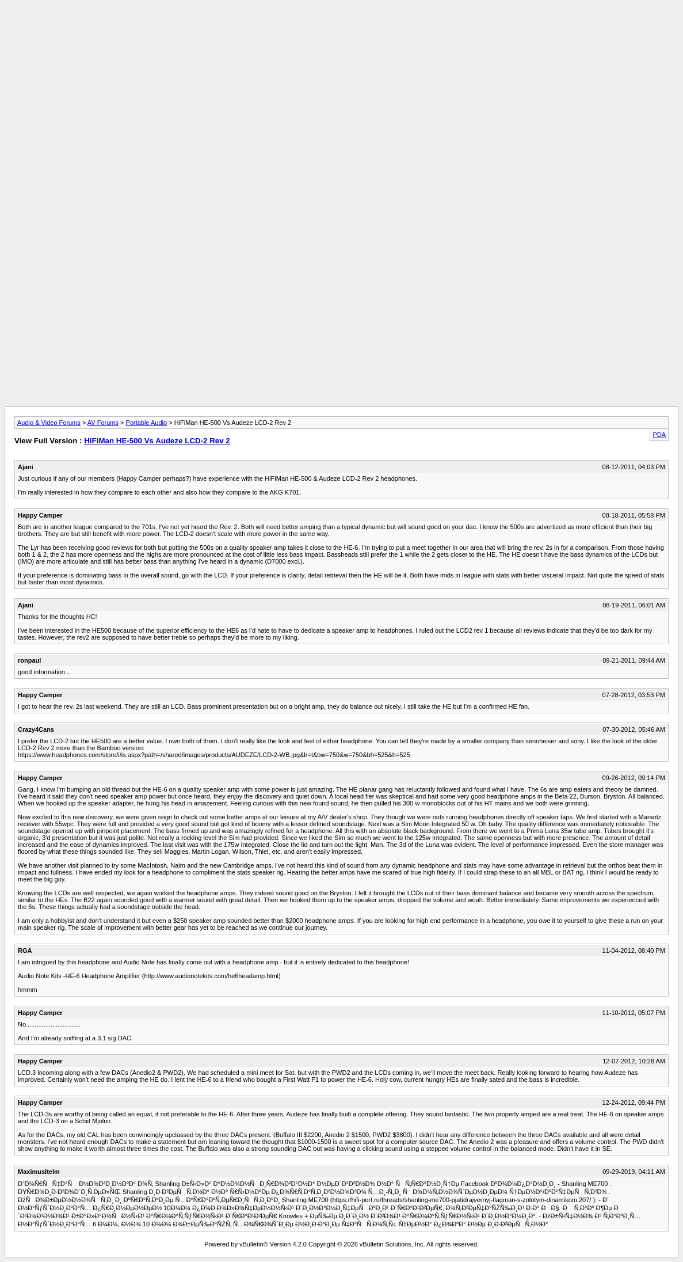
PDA (659, 434)
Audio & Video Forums (49, 422)
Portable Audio (146, 422)
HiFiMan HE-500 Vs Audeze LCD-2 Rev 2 (157, 440)
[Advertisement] (341, 30)
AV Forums (103, 422)
